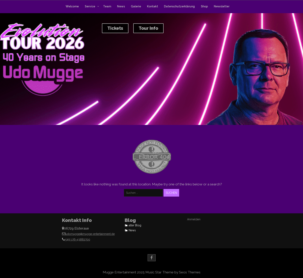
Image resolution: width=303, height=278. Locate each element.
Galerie (136, 6)
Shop (204, 6)
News (121, 6)
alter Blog (135, 225)
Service (90, 6)
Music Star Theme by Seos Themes (172, 272)
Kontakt (152, 6)
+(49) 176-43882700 (77, 239)
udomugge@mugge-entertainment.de (90, 233)
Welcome (72, 6)
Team (107, 6)
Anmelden (193, 219)
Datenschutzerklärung (179, 6)
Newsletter (221, 6)
